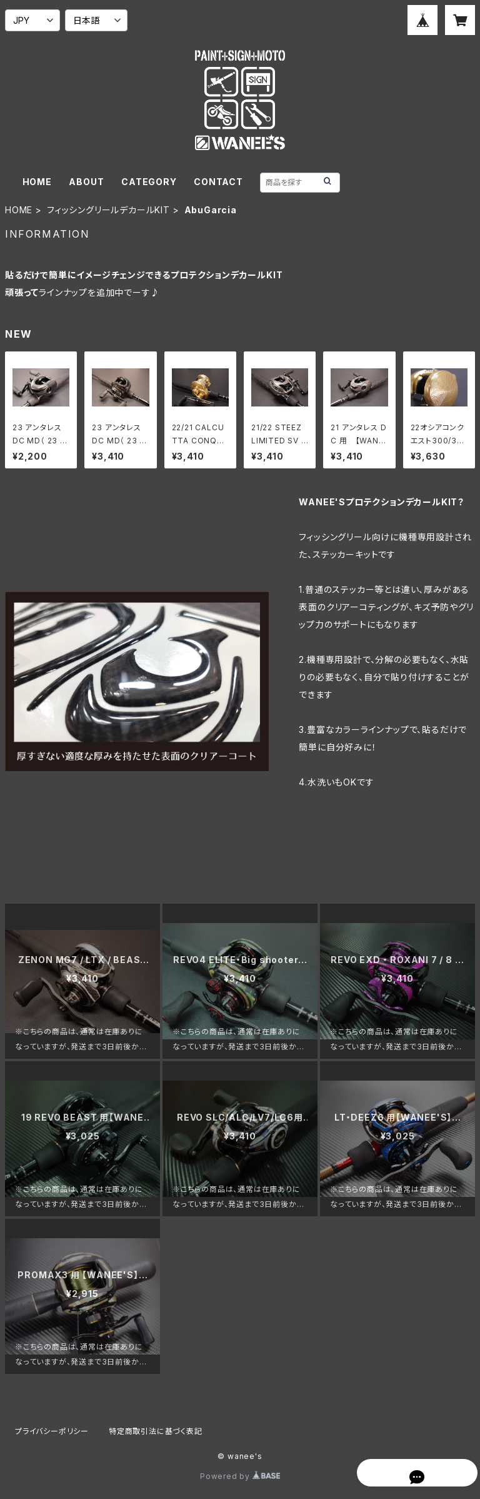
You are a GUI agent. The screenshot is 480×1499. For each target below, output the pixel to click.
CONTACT (218, 181)
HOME (37, 181)
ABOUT (86, 181)
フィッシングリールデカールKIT (108, 209)
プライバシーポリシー (52, 1431)
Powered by (240, 1476)
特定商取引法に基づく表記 (155, 1431)
